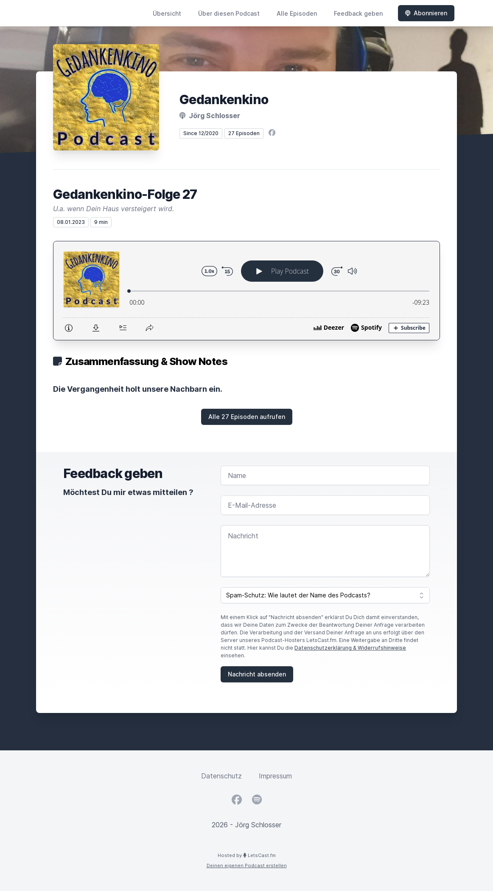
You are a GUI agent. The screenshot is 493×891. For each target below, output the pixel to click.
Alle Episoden (297, 13)
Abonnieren (426, 13)
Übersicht (167, 13)
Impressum (275, 776)
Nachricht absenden (257, 674)
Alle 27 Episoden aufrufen (246, 416)
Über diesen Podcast (229, 13)
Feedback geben (358, 13)
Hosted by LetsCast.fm (247, 855)
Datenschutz (221, 776)
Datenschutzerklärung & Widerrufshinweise (350, 648)
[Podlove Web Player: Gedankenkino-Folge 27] (246, 290)
